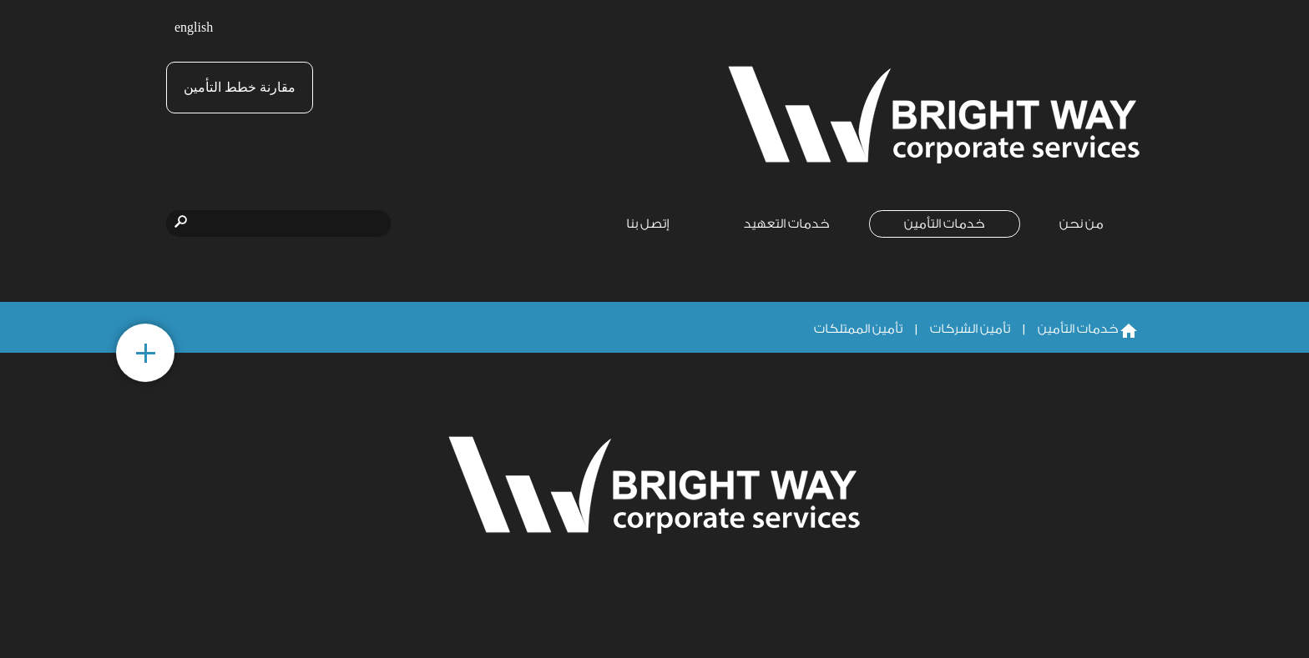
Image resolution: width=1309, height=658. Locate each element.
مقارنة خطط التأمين (240, 87)
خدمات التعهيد (787, 224)
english (193, 28)
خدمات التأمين (944, 224)
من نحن (1081, 224)
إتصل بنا (648, 224)
